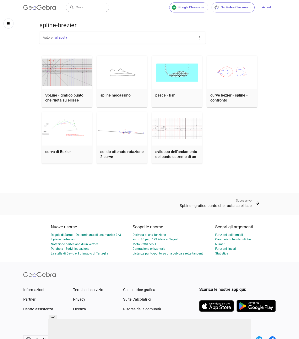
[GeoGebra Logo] (39, 7)
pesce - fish (165, 95)
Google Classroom (188, 7)
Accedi (267, 7)
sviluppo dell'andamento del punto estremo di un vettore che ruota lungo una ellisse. (176, 159)
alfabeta (61, 37)
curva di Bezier (58, 151)
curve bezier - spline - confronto (229, 98)
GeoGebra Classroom (232, 7)
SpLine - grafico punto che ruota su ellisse (64, 98)
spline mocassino (115, 95)
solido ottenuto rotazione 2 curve (122, 154)
